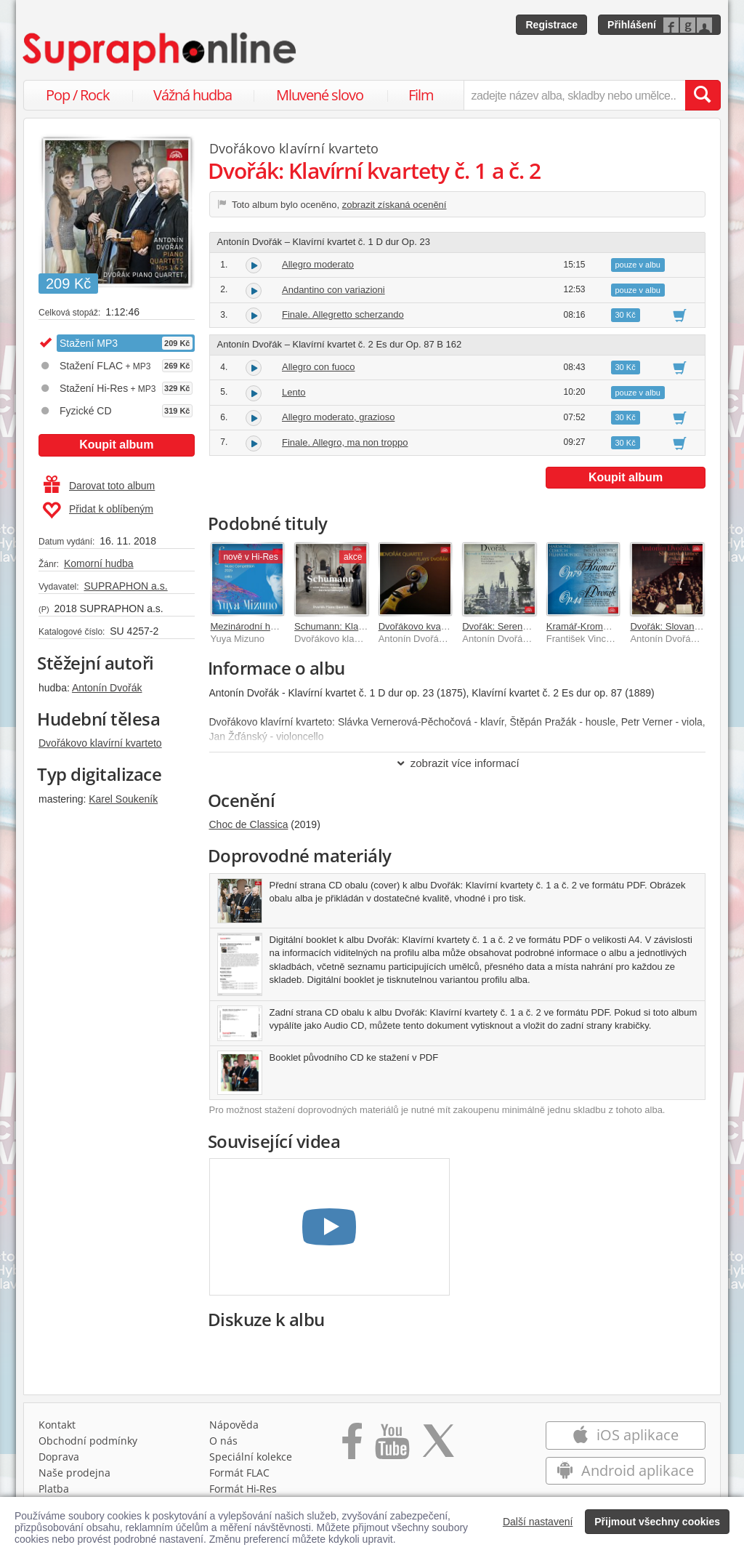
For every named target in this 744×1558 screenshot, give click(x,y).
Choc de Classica (248, 824)
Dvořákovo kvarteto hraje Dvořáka (450, 626)
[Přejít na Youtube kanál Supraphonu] (391, 1446)
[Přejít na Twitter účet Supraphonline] (438, 1446)
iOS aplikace (625, 1435)
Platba (54, 1488)
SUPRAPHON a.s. (125, 586)
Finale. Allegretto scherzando (343, 314)
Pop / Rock (78, 95)
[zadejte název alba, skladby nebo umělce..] (574, 95)
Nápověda (234, 1424)
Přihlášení (631, 25)
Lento (294, 392)
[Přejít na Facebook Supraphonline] (352, 1446)
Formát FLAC (239, 1472)
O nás (223, 1440)
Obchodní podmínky (88, 1440)
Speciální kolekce (250, 1456)
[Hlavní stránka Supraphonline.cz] (160, 51)
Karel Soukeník (123, 799)
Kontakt (57, 1424)
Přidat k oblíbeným (97, 510)
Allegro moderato (318, 264)
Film (421, 95)
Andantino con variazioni (333, 289)
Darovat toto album (99, 485)
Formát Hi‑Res (243, 1488)
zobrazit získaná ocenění (394, 204)
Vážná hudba (192, 95)
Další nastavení (538, 1521)
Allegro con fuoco (318, 366)
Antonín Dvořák (107, 688)
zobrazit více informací (457, 763)
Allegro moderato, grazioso (338, 416)
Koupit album (116, 444)
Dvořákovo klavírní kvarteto (100, 743)
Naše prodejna (74, 1472)
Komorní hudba (99, 563)
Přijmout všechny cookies (657, 1521)
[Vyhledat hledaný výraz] (702, 95)
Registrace (551, 25)
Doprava (59, 1456)
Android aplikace (625, 1470)
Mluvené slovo (319, 95)
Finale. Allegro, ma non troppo (345, 442)
